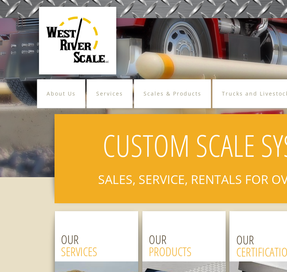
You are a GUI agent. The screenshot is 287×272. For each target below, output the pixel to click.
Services (109, 93)
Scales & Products (172, 93)
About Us (61, 93)
